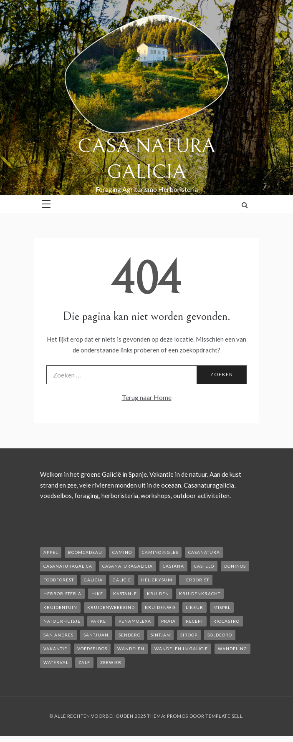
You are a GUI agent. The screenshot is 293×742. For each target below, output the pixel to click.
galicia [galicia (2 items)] (93, 579)
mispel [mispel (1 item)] (221, 607)
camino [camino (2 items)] (122, 552)
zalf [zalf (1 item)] (84, 662)
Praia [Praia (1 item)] (168, 621)
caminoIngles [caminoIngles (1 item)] (160, 552)
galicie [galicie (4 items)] (122, 579)
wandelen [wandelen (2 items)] (130, 648)
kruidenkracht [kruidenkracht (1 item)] (199, 593)
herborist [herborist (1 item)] (195, 579)
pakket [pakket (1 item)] (100, 621)
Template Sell (223, 716)
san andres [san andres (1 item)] (58, 634)
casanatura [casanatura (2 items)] (204, 552)
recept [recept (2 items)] (194, 621)
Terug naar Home (147, 397)
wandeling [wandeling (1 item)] (232, 648)
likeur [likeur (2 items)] (194, 607)
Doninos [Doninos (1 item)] (235, 565)
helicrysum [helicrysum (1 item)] (156, 579)
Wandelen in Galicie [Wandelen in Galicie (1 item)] (181, 648)
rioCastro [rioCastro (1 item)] (226, 621)
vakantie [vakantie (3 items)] (55, 648)
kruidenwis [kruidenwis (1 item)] (160, 607)
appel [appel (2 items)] (50, 552)
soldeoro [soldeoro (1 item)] (219, 634)
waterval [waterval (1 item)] (55, 662)
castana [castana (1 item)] (173, 565)
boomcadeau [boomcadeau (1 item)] (85, 552)
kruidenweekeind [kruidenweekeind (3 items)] (111, 607)
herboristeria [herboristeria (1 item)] (62, 593)
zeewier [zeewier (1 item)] (110, 662)
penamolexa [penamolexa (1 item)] (135, 621)
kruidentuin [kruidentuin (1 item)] (60, 607)
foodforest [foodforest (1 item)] (58, 579)
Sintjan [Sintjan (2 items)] (160, 634)
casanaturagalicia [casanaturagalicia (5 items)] (127, 565)
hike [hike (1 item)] (97, 593)
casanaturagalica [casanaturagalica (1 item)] (67, 565)
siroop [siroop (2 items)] (188, 634)
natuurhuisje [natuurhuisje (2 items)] (62, 621)
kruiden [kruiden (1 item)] (158, 593)
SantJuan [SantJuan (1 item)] (96, 634)
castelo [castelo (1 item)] (204, 565)
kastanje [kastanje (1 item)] (125, 593)
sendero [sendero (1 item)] (130, 634)
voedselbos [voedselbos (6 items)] (92, 648)
